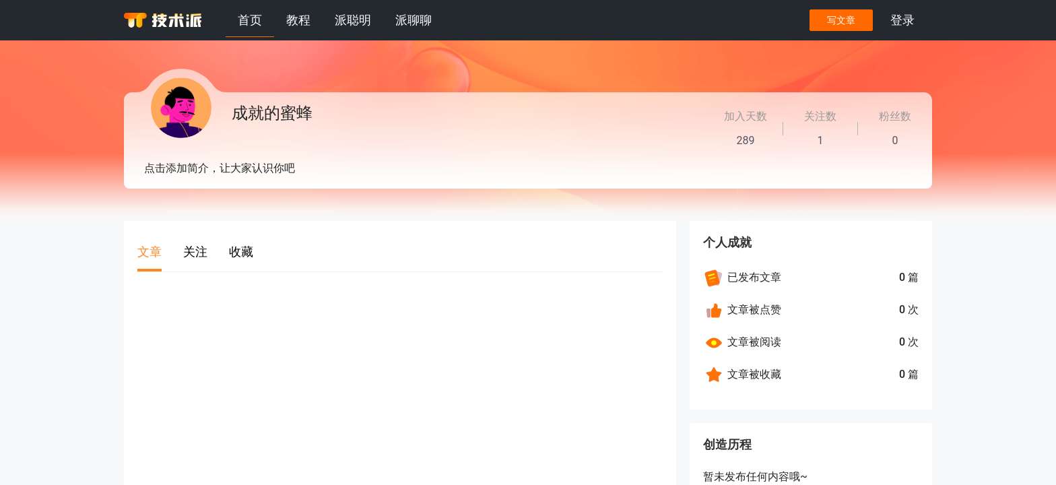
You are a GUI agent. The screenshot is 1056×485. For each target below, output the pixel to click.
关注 (195, 252)
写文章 (841, 20)
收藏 (241, 252)
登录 (902, 20)
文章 (149, 252)
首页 (250, 20)
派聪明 (353, 20)
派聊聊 (413, 20)
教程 (298, 20)
